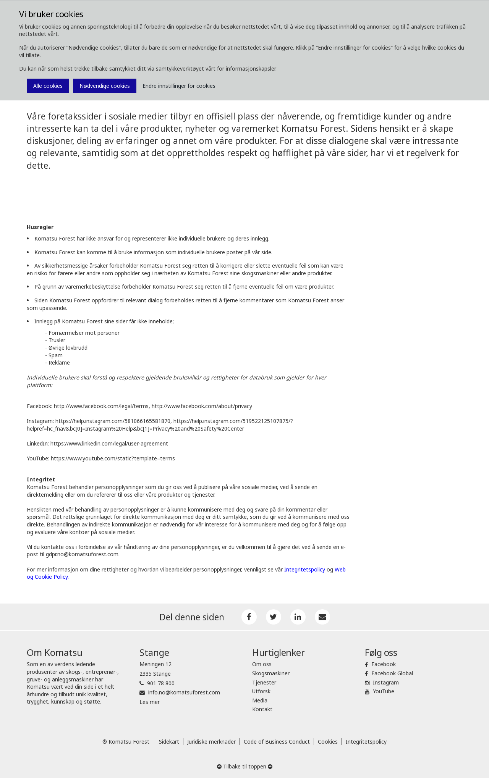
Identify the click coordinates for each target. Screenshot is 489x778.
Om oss (262, 664)
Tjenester (264, 682)
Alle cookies (48, 85)
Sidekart (169, 741)
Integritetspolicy (366, 741)
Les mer (149, 701)
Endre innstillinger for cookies (178, 85)
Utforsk (261, 691)
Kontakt (262, 709)
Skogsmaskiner (271, 673)
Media (259, 700)
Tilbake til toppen (244, 766)
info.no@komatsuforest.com (184, 692)
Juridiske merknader (211, 741)
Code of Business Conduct (277, 741)
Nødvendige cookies (104, 85)
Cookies (328, 741)
